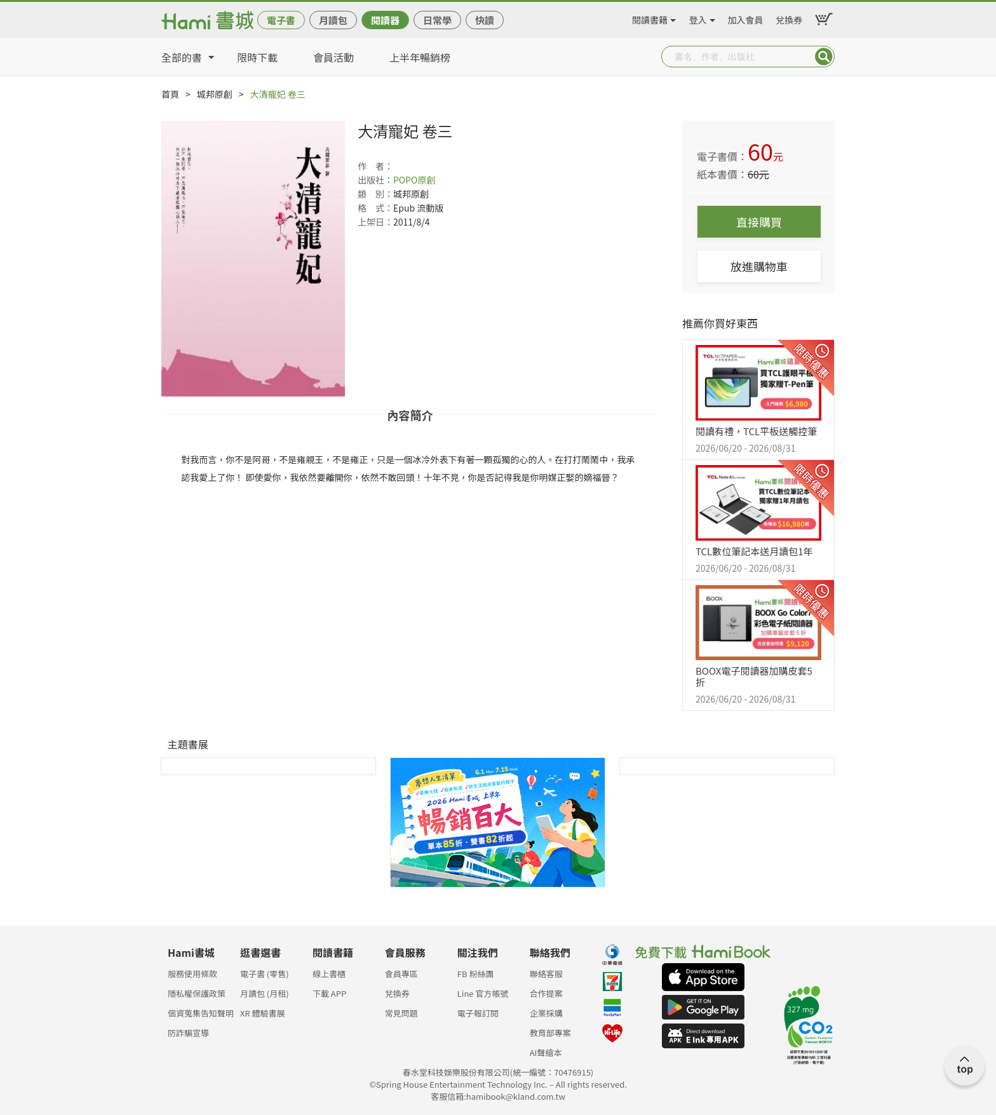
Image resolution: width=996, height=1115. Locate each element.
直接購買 (759, 221)
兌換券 (789, 17)
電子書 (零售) (264, 974)
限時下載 (257, 57)
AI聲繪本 (546, 1052)
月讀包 (333, 20)
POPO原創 (414, 179)
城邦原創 (214, 94)
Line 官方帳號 (483, 993)
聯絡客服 (546, 974)
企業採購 (546, 1013)
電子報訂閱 (478, 1013)
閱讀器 (385, 20)
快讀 (484, 20)
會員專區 (401, 974)
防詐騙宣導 (188, 1033)
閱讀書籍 (650, 17)
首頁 (170, 94)
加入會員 (746, 17)
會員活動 (333, 57)
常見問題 (401, 1013)
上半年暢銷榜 (419, 57)
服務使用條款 (192, 974)
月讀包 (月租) (264, 993)
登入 (698, 17)
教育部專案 (550, 1033)
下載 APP (329, 993)
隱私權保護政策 (196, 993)
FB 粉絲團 (475, 974)
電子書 (281, 20)
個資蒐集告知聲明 (201, 1013)
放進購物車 (759, 266)
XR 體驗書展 (262, 1013)
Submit (824, 56)
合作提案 (546, 993)
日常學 (437, 20)
